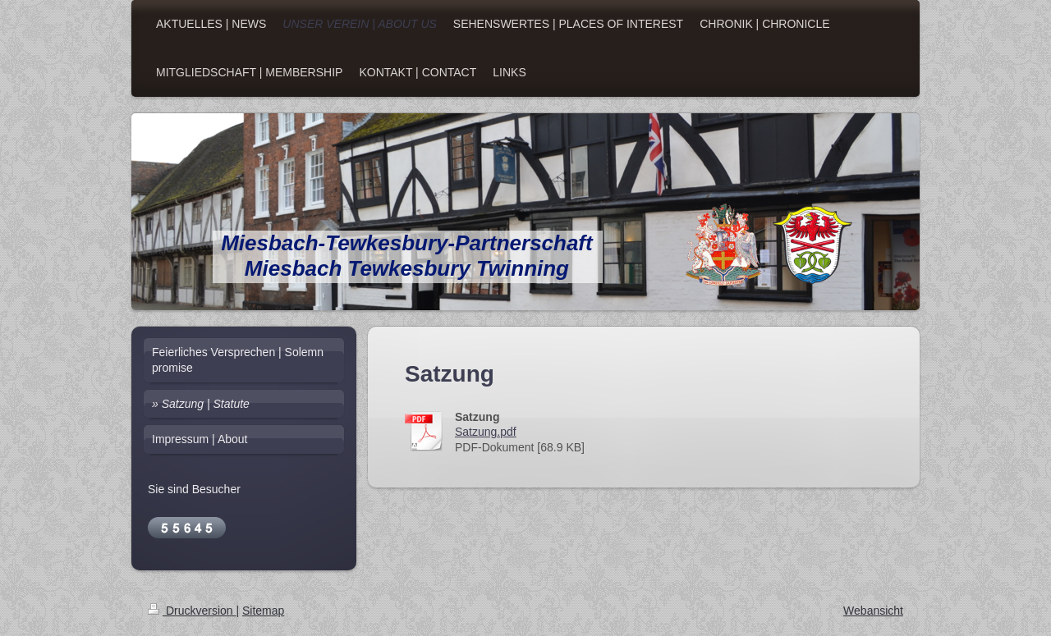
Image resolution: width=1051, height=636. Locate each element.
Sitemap (263, 610)
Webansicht (873, 610)
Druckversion (192, 610)
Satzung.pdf (485, 431)
